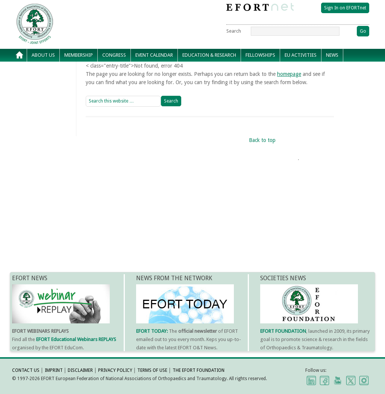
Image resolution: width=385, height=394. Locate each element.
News (332, 55)
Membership (78, 55)
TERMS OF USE (152, 370)
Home (19, 55)
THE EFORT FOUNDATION (198, 370)
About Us (43, 55)
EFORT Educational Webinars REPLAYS (76, 339)
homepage (289, 74)
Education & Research (209, 55)
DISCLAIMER (80, 370)
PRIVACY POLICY (115, 370)
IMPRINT (54, 370)
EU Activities (301, 55)
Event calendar (154, 55)
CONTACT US (25, 370)
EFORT (78, 9)
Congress (114, 55)
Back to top (262, 140)
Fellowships (260, 55)
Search (233, 31)
